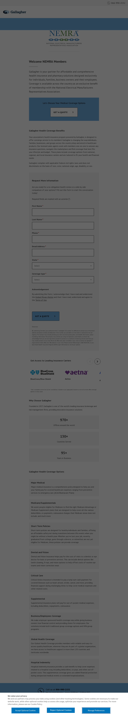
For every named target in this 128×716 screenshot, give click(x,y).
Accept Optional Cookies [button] (25, 710)
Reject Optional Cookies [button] (61, 710)
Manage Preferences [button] (96, 710)
